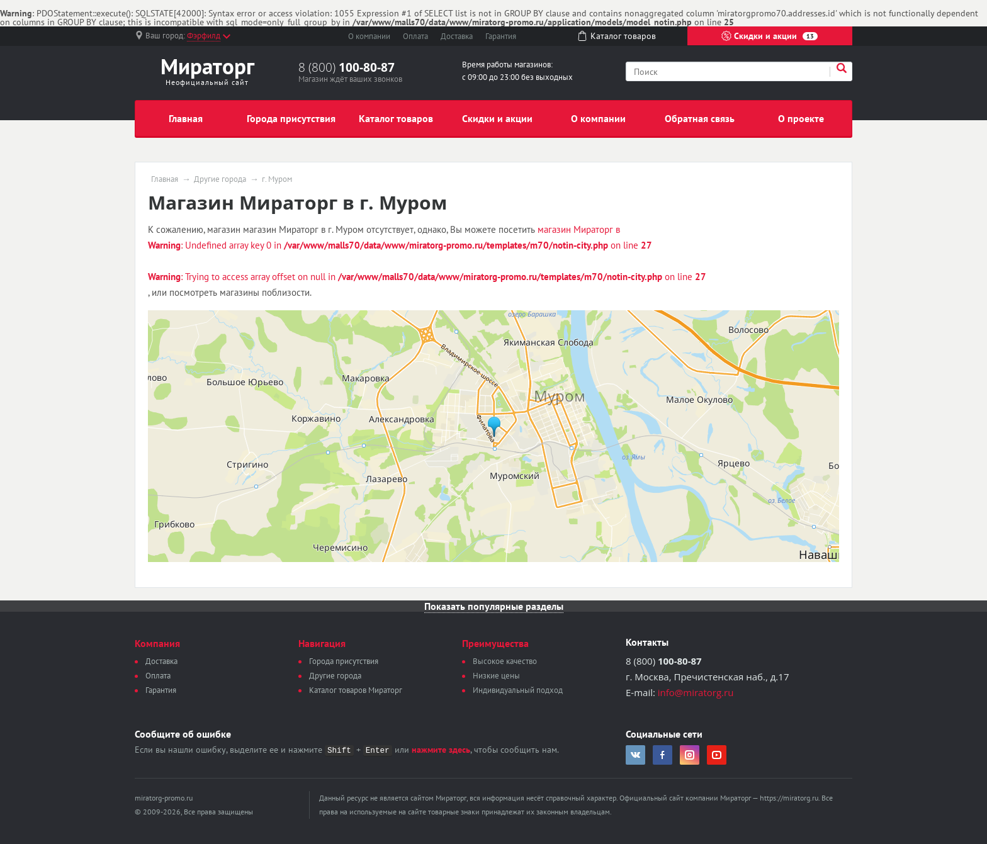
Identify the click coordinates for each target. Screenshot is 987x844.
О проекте (801, 118)
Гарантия (500, 36)
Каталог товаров (396, 118)
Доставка (457, 36)
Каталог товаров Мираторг (355, 690)
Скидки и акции (769, 36)
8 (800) (346, 67)
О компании (369, 36)
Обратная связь (700, 118)
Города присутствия (291, 118)
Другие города (220, 179)
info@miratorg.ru (696, 692)
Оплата (415, 36)
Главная (186, 118)
